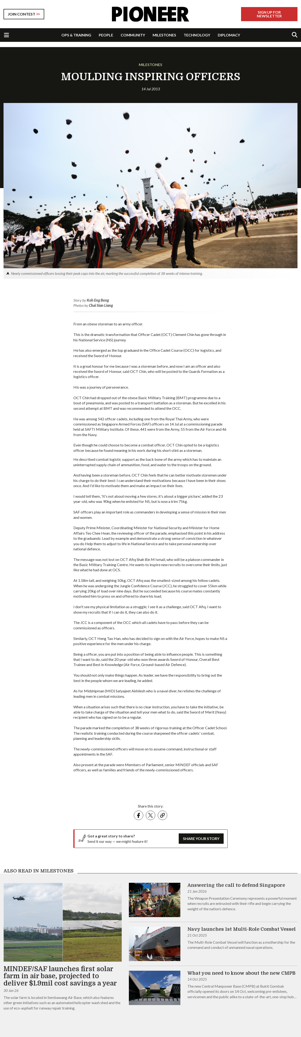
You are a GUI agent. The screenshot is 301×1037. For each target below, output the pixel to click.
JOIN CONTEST (21, 14)
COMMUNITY (133, 35)
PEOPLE (106, 35)
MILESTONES (164, 35)
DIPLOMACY (229, 35)
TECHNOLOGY (197, 35)
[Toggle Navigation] (6, 35)
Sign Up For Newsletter (269, 14)
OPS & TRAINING (76, 35)
